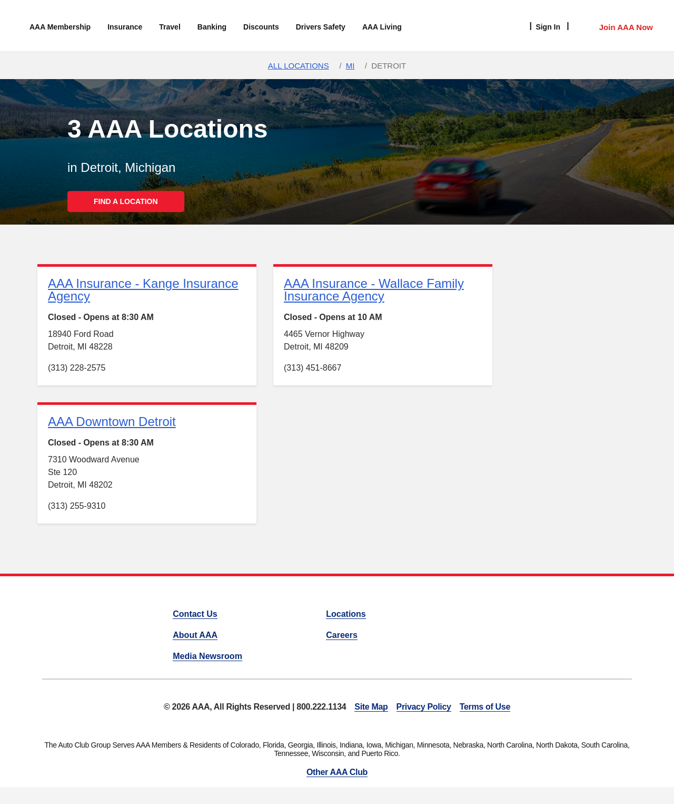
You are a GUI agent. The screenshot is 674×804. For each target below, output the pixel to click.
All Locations (298, 65)
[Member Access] (615, 25)
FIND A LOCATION (126, 201)
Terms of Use (485, 706)
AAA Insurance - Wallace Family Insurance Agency (374, 289)
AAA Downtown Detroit (112, 421)
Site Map (371, 706)
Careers (342, 635)
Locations (346, 613)
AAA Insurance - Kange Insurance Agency (143, 289)
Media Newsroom (207, 656)
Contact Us (195, 613)
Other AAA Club (337, 772)
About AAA (195, 635)
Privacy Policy (424, 706)
